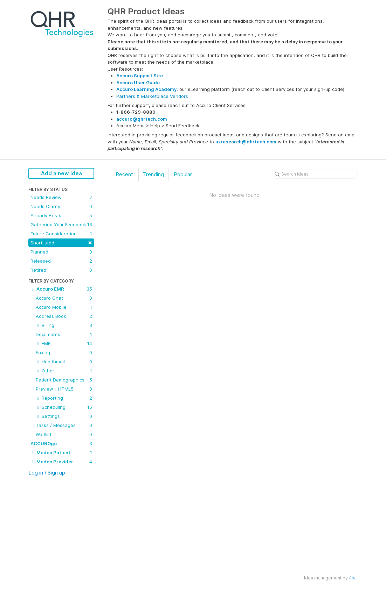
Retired (61, 269)
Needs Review (61, 197)
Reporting (64, 397)
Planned (61, 251)
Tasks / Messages (64, 425)
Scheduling (64, 407)
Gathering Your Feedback (61, 224)
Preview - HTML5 (64, 388)
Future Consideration (61, 233)
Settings (64, 416)
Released (61, 260)
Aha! (353, 577)
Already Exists (61, 215)
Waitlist (64, 434)
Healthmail (64, 361)
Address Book (64, 316)
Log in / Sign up (46, 472)
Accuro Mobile (64, 307)
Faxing (64, 352)
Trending (153, 174)
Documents (64, 334)
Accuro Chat (64, 297)
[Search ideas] (315, 174)
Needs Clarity (61, 206)
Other (64, 370)
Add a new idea (61, 173)
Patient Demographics (64, 379)
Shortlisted (61, 242)
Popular (183, 174)
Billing (64, 325)
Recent (124, 174)
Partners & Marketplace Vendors (152, 96)
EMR (64, 343)
